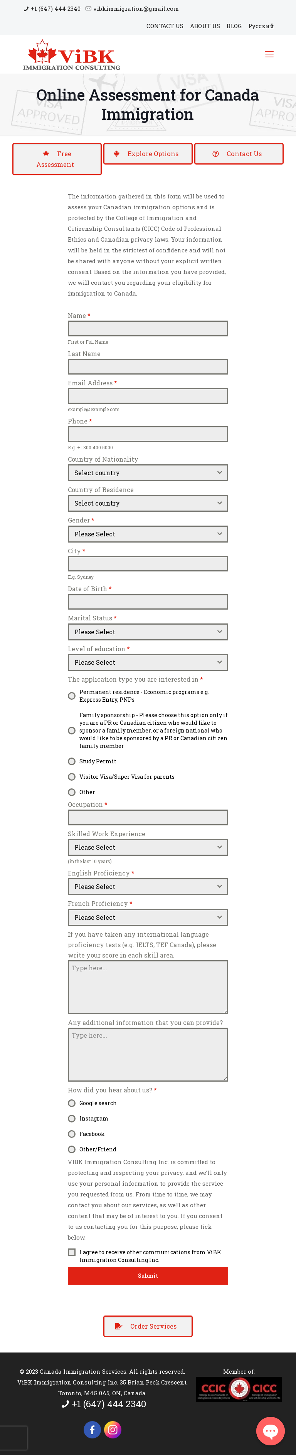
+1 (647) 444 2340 (56, 8)
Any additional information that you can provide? (145, 1022)
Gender (81, 520)
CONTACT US (164, 26)
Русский (261, 26)
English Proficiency (101, 873)
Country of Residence (101, 490)
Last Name (84, 353)
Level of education (99, 649)
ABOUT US (205, 26)
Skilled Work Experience (106, 834)
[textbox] (140, 473)
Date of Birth (90, 589)
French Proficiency (100, 903)
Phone (80, 421)
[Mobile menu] (269, 53)
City (77, 551)
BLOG (234, 26)
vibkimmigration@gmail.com (136, 8)
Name (79, 315)
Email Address (92, 383)
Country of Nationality (103, 459)
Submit (148, 1275)
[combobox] (148, 472)
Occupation (88, 804)
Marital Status (92, 618)
